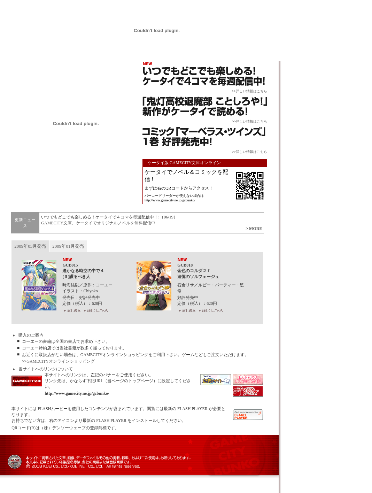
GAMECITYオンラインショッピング (60, 361)
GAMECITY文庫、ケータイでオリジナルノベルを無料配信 (96, 223)
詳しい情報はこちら (251, 91)
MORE (255, 228)
